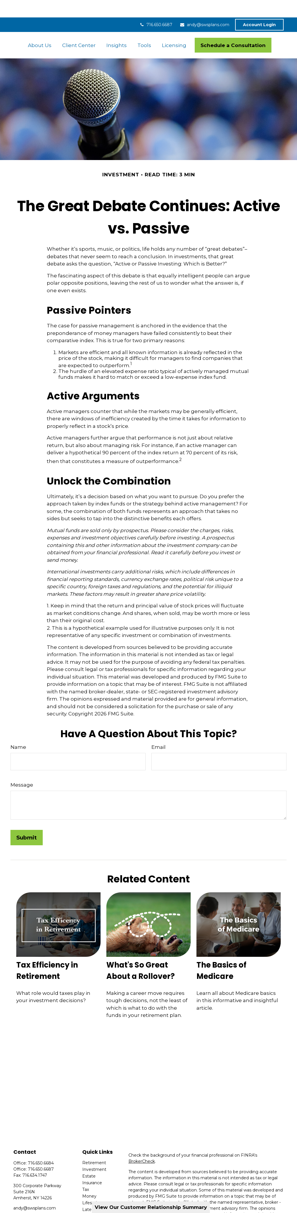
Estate (89, 1158)
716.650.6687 (155, 7)
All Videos (92, 1198)
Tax (85, 1172)
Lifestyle (90, 1185)
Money (89, 1178)
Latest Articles (96, 1192)
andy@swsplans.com (204, 7)
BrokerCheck (141, 1143)
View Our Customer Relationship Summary (151, 1207)
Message (21, 767)
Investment (94, 1152)
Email (158, 730)
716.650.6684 (41, 1145)
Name (18, 730)
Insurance (92, 1165)
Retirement (94, 1145)
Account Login (259, 7)
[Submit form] (26, 820)
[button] (40, 27)
